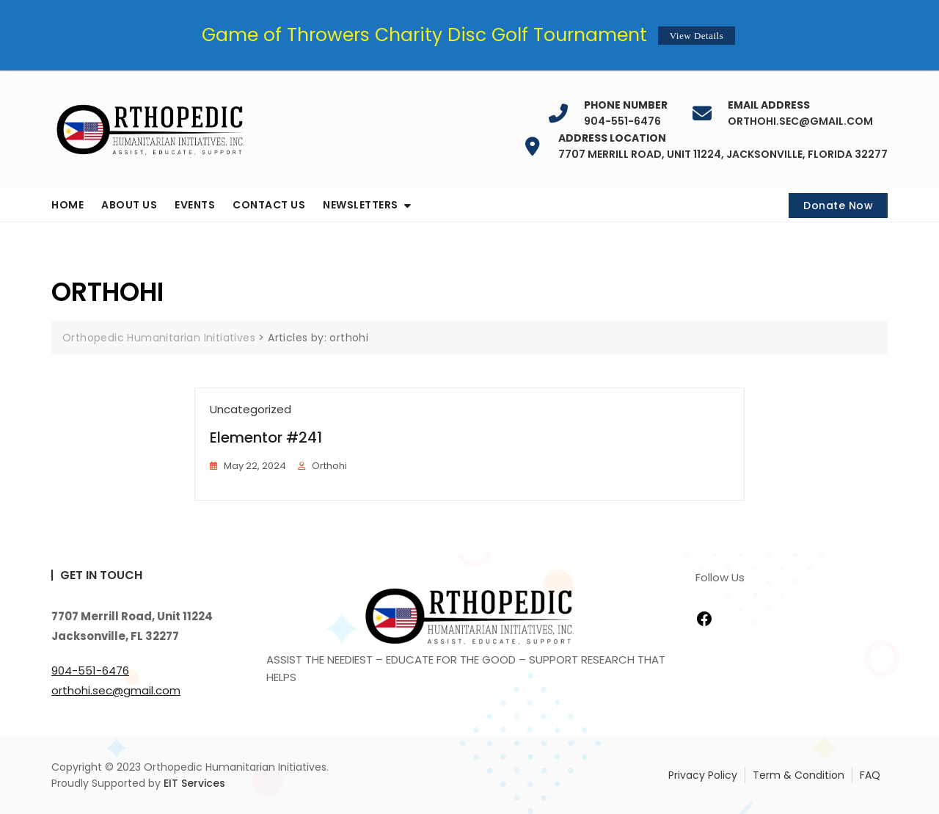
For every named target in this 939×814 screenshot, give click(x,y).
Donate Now (838, 205)
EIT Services (194, 783)
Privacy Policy (702, 775)
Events (195, 204)
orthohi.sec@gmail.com (800, 113)
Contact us (269, 204)
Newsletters (360, 204)
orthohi (329, 466)
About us (129, 204)
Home (67, 204)
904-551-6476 (626, 113)
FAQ (870, 775)
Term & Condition (798, 775)
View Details (696, 35)
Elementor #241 (266, 437)
